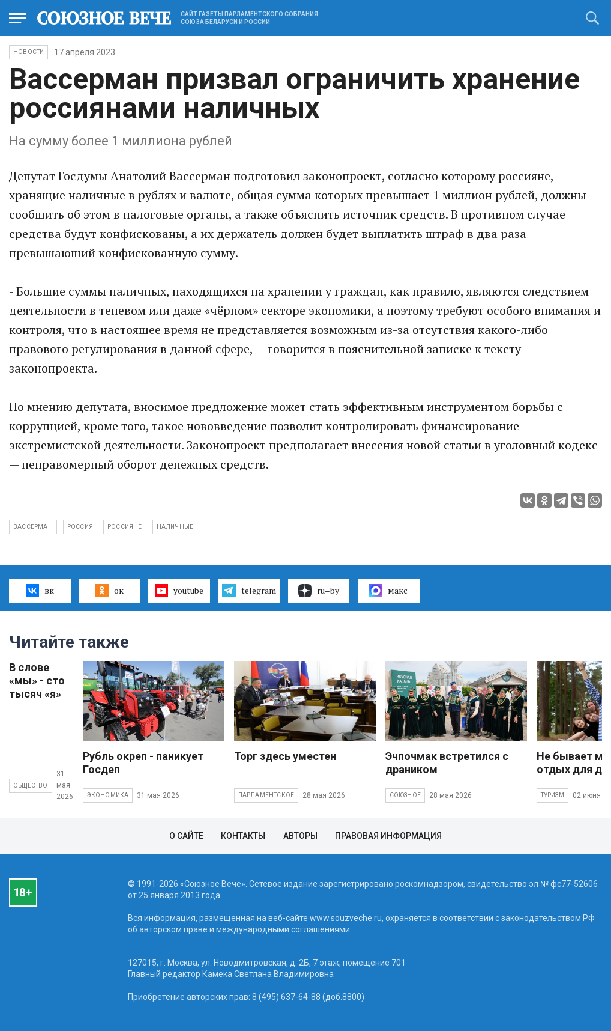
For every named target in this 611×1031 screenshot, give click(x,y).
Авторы (300, 836)
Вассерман (33, 526)
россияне (124, 526)
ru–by (318, 590)
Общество (30, 785)
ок (109, 590)
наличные (175, 526)
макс (388, 590)
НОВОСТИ (28, 52)
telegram (248, 590)
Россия (80, 526)
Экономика (108, 795)
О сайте (186, 836)
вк (40, 590)
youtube (179, 590)
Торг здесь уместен (285, 756)
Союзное (405, 795)
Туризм (552, 795)
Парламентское (266, 795)
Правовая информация (388, 836)
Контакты (243, 836)
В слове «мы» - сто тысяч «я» (37, 680)
